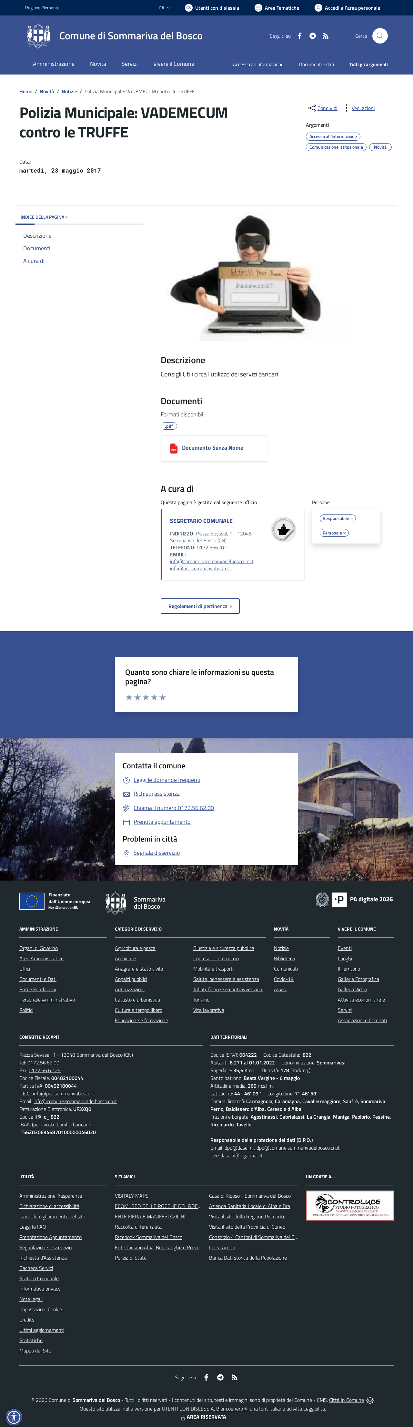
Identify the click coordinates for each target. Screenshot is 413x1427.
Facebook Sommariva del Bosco (148, 1237)
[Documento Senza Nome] (174, 449)
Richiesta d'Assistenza (43, 1258)
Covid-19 (284, 979)
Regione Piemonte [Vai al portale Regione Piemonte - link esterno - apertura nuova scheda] (42, 7)
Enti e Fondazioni (37, 989)
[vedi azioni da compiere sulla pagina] (358, 108)
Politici (26, 1010)
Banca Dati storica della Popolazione (248, 1258)
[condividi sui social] (322, 108)
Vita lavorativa (208, 1010)
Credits (26, 1319)
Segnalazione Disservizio (45, 1247)
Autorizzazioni (130, 989)
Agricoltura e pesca (135, 948)
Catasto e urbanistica (137, 999)
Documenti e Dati (37, 979)
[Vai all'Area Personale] (347, 7)
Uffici (24, 969)
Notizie (69, 91)
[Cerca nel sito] (380, 36)
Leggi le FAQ (32, 1227)
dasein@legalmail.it (241, 1155)
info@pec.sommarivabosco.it (200, 568)
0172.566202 (212, 547)
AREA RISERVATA (202, 1417)
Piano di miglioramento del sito (52, 1216)
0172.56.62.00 (43, 1062)
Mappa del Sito (35, 1350)
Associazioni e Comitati (362, 1020)
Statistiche (31, 1340)
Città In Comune (346, 1400)
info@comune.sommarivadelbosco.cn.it (212, 561)
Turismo (201, 999)
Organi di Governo (38, 948)
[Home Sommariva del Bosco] (114, 36)
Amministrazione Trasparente (50, 1196)
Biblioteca (284, 958)
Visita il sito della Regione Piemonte (247, 1216)
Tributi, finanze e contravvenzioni (228, 989)
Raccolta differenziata (138, 1227)
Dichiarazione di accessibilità (49, 1206)
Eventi (345, 948)
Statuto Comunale (39, 1278)
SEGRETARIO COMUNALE (201, 520)
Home (25, 91)
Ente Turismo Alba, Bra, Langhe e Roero (157, 1247)
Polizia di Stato (130, 1258)
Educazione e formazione (141, 1020)
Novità (47, 91)
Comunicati (286, 969)
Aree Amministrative (41, 958)
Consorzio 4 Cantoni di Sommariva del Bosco (256, 1237)
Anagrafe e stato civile (139, 969)
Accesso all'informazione (258, 64)
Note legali (31, 1299)
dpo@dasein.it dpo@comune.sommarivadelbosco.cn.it (282, 1148)
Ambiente (125, 958)
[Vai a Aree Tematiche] (277, 7)
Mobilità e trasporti (213, 969)
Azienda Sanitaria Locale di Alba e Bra (249, 1206)
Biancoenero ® (231, 1408)
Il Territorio (349, 969)
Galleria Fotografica (358, 979)
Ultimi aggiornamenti (41, 1330)
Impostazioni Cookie (40, 1309)
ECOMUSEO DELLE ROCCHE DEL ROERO (160, 1206)
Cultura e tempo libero (138, 1010)
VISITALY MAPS (131, 1196)
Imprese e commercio (216, 958)
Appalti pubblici (131, 979)
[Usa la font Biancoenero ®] (212, 7)
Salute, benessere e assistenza (226, 979)
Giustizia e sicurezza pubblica (223, 948)
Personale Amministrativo (47, 999)
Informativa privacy (40, 1288)
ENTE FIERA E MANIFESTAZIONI (150, 1216)
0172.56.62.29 (45, 1070)
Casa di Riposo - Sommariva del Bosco (250, 1196)
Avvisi (280, 989)
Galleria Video (352, 989)
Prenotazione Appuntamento (50, 1237)
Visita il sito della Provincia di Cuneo (247, 1227)
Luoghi (345, 958)
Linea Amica (222, 1247)
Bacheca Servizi (36, 1268)
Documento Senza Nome (212, 447)
